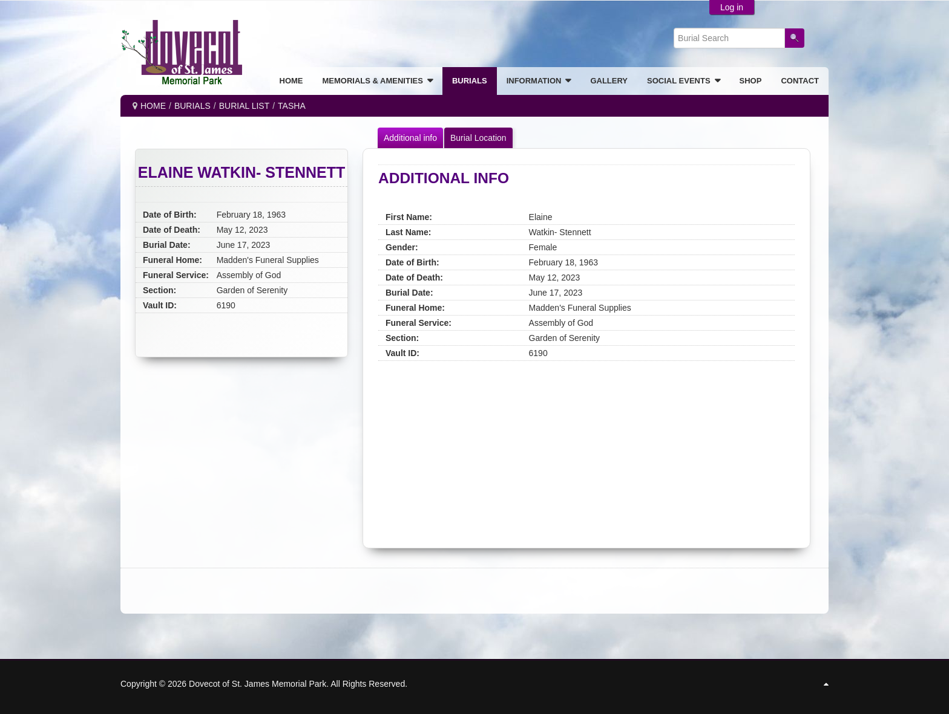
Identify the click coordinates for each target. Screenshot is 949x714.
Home (153, 106)
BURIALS (192, 106)
